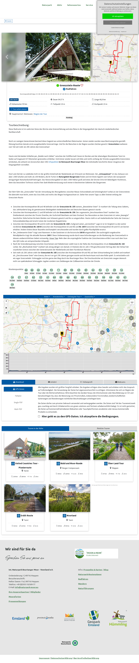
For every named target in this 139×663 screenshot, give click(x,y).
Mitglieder (36, 593)
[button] (7, 58)
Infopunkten (53, 163)
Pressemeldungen (17, 603)
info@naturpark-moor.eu (26, 589)
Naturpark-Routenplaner (90, 576)
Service (89, 5)
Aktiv (59, 5)
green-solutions (120, 353)
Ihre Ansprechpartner (19, 593)
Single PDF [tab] (18, 404)
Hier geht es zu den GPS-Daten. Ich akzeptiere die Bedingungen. (80, 418)
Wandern (82, 585)
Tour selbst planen (19, 111)
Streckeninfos (58, 298)
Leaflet (91, 353)
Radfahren (83, 580)
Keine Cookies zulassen (117, 23)
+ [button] (6, 303)
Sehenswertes (74, 5)
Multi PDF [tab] (18, 411)
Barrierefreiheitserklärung (86, 660)
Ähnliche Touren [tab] (103, 430)
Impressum (123, 31)
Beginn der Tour (40, 116)
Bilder (46, 298)
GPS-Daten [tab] (18, 391)
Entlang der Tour (74, 298)
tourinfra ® (104, 353)
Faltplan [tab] (18, 397)
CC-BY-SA (35, 75)
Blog (106, 571)
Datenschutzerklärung (114, 31)
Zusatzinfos (89, 298)
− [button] (6, 306)
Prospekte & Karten (93, 571)
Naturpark (47, 5)
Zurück (8, 22)
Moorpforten (15, 598)
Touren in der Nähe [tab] (35, 430)
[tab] (19, 383)
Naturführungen (86, 590)
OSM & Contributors (130, 353)
